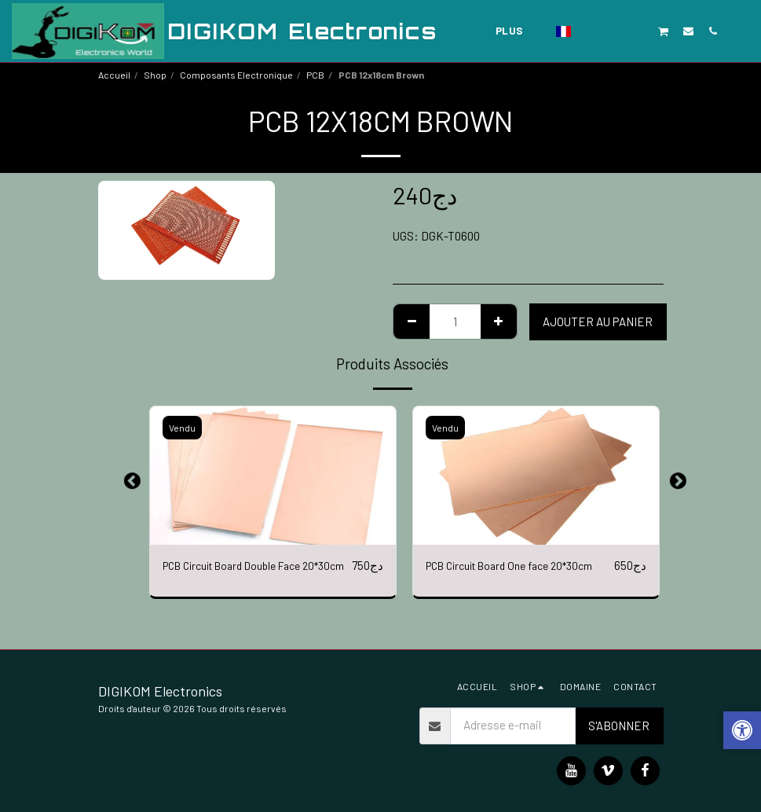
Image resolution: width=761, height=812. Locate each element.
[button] (590, 30)
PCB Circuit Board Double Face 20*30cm (241, 575)
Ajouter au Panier (598, 321)
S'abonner (618, 725)
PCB (315, 74)
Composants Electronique (236, 74)
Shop (155, 74)
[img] (273, 475)
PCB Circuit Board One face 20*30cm (520, 566)
